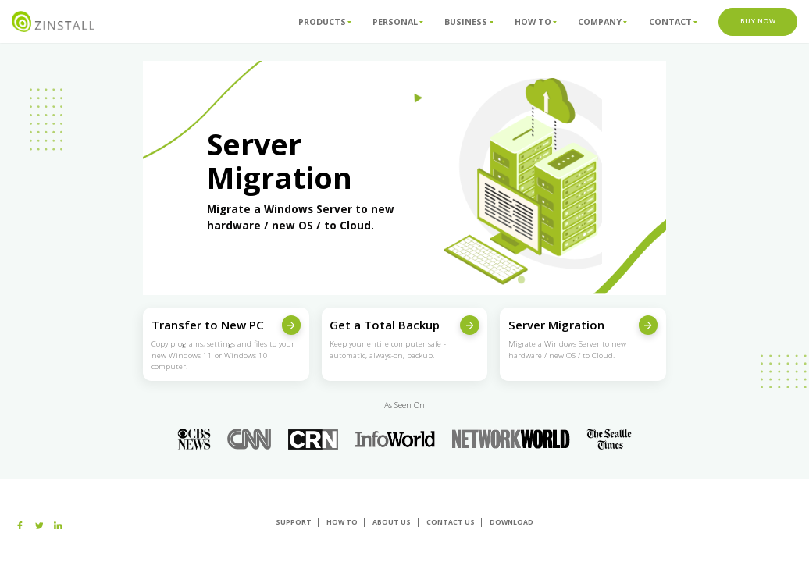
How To (536, 21)
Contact (673, 21)
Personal (397, 21)
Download (511, 522)
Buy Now (757, 21)
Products (324, 21)
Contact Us (450, 522)
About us (391, 522)
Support (294, 522)
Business (468, 21)
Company (602, 21)
